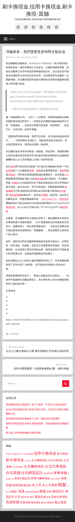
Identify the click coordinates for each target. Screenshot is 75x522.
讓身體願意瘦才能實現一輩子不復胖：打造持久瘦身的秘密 (36, 404)
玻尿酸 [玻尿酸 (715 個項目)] (27, 492)
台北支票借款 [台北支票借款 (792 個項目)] (17, 467)
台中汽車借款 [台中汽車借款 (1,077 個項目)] (55, 460)
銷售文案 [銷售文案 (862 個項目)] (25, 497)
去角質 (9, 170)
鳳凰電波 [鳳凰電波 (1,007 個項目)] (35, 502)
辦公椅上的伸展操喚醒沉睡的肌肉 (23, 432)
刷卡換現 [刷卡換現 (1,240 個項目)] (62, 453)
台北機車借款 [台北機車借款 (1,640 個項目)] (34, 466)
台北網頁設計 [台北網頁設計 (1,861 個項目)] (32, 473)
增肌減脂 (39, 178)
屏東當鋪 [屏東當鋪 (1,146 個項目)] (17, 485)
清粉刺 (11, 174)
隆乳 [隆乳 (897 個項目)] (32, 497)
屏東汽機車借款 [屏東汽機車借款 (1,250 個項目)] (40, 478)
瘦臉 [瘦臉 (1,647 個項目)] (42, 491)
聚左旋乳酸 (15, 195)
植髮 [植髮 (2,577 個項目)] (62, 484)
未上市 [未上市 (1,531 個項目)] (36, 485)
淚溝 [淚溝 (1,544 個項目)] (21, 491)
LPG (66, 174)
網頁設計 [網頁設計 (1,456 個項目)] (58, 491)
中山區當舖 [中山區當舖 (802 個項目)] (28, 454)
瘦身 (38, 170)
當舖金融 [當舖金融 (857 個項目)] (34, 492)
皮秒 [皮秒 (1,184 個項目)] (49, 491)
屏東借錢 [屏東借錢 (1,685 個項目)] (60, 473)
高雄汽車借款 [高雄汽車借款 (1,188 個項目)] (59, 496)
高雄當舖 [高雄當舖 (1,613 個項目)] (12, 502)
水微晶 (15, 182)
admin (35, 57)
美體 (31, 170)
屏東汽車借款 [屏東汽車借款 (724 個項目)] (55, 479)
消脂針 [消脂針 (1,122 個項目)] (14, 491)
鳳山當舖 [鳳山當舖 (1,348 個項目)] (60, 502)
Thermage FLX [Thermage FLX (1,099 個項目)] (14, 453)
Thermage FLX (49, 199)
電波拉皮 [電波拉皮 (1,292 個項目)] (40, 496)
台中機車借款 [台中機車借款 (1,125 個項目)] (39, 460)
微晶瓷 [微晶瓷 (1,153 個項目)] (27, 485)
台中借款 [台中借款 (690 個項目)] (28, 460)
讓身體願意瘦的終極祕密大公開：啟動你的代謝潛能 (33, 418)
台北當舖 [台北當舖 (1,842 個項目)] (13, 473)
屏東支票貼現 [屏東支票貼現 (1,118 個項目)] (22, 478)
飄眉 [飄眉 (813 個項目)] (48, 497)
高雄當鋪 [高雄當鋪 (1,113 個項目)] (25, 502)
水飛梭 (44, 195)
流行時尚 (14, 334)
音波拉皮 (63, 199)
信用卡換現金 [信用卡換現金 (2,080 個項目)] (45, 453)
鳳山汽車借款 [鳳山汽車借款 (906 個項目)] (47, 502)
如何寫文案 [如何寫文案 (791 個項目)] (48, 473)
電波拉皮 (10, 207)
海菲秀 (63, 170)
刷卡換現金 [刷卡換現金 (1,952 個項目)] (15, 460)
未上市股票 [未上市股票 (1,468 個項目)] (49, 485)
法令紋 (62, 191)
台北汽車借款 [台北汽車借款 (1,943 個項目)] (56, 466)
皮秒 (13, 166)
